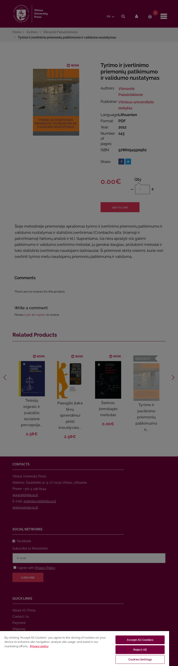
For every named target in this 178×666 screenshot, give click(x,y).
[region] (84, 648)
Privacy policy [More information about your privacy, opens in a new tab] (39, 646)
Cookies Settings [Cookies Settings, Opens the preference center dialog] (140, 659)
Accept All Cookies (140, 640)
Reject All (140, 649)
